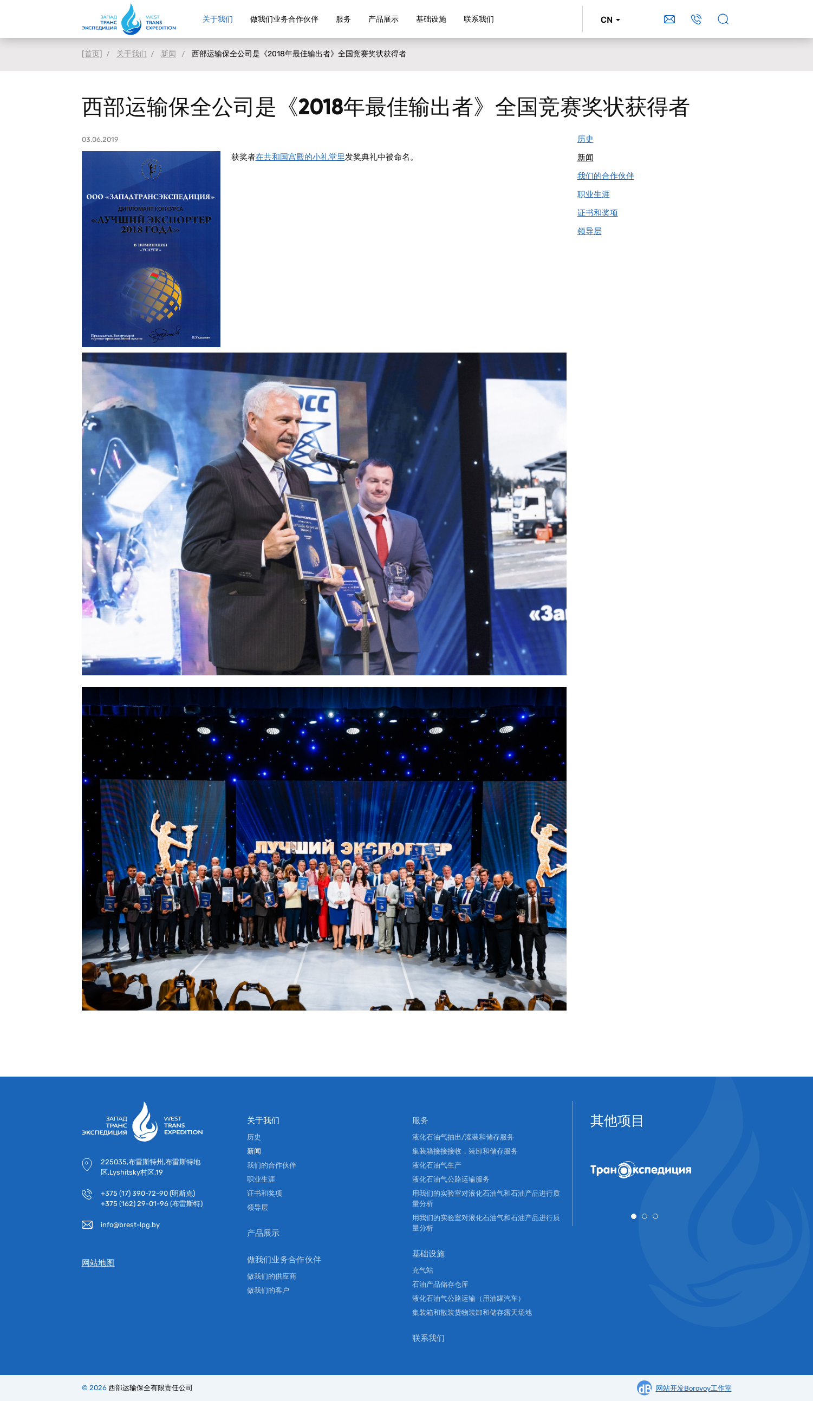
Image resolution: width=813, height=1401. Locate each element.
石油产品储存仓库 (440, 1284)
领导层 (257, 1207)
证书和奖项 (264, 1193)
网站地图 (98, 1263)
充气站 (422, 1270)
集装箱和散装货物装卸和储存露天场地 (472, 1312)
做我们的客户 (268, 1290)
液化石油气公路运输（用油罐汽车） (468, 1298)
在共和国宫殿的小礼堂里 (300, 157)
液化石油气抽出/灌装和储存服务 (463, 1137)
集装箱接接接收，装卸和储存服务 (465, 1151)
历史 (254, 1137)
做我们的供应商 (271, 1276)
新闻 (254, 1151)
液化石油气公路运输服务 (451, 1179)
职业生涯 (261, 1179)
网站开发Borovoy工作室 (694, 1388)
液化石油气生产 (436, 1165)
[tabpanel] (644, 1170)
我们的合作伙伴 (271, 1165)
